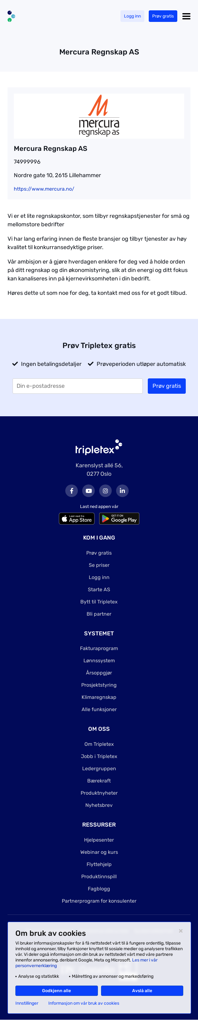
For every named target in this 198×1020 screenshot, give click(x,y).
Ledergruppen (99, 768)
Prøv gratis (163, 16)
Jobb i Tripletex (99, 756)
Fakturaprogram (99, 648)
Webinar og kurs (99, 852)
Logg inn (132, 16)
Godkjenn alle (56, 990)
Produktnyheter (99, 793)
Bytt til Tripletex (99, 602)
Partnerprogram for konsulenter (99, 901)
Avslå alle (142, 990)
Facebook (71, 490)
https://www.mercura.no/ (44, 189)
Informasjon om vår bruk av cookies (83, 1003)
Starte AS (99, 589)
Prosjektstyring (99, 685)
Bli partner (99, 614)
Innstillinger (26, 1003)
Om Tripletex (99, 744)
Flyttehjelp (99, 864)
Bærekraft (99, 781)
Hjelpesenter (99, 840)
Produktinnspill (99, 876)
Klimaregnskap (99, 697)
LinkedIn (122, 490)
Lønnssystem (99, 661)
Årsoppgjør (99, 673)
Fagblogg (99, 889)
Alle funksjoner (99, 709)
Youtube (88, 490)
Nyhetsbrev (99, 805)
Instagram (105, 490)
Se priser (99, 565)
